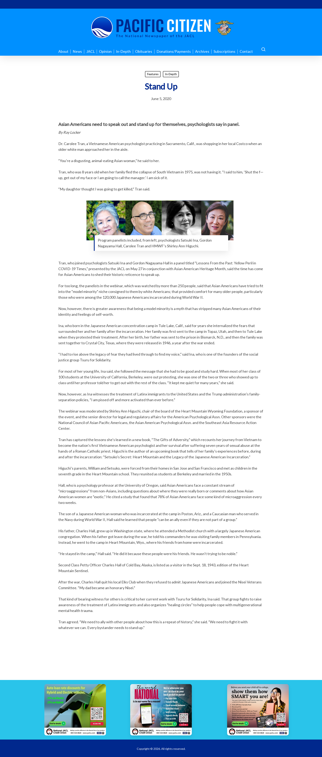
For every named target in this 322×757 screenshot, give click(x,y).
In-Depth (171, 74)
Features (153, 74)
